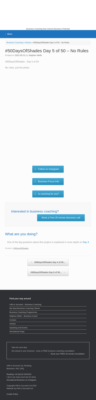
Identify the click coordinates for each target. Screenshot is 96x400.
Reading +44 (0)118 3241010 (19, 374)
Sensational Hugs (16, 331)
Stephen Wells (35, 55)
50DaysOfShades (21, 248)
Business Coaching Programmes (23, 312)
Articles (28, 42)
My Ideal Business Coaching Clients (24, 308)
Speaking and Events (18, 328)
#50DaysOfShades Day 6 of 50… (48, 272)
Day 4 (86, 242)
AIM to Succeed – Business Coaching (25, 304)
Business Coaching (15, 42)
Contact (12, 320)
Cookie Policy (12, 394)
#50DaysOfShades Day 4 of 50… (48, 262)
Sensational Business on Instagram (21, 380)
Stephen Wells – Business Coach (23, 316)
